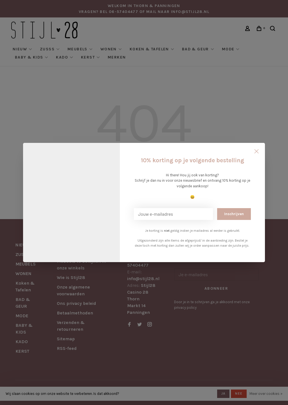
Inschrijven (234, 214)
